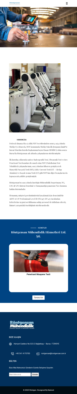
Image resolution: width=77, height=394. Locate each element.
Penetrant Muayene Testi (38, 274)
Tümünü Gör (38, 297)
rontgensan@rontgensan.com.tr (53, 353)
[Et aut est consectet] (36, 44)
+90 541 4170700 (23, 353)
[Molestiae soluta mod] (40, 44)
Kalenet (51, 390)
